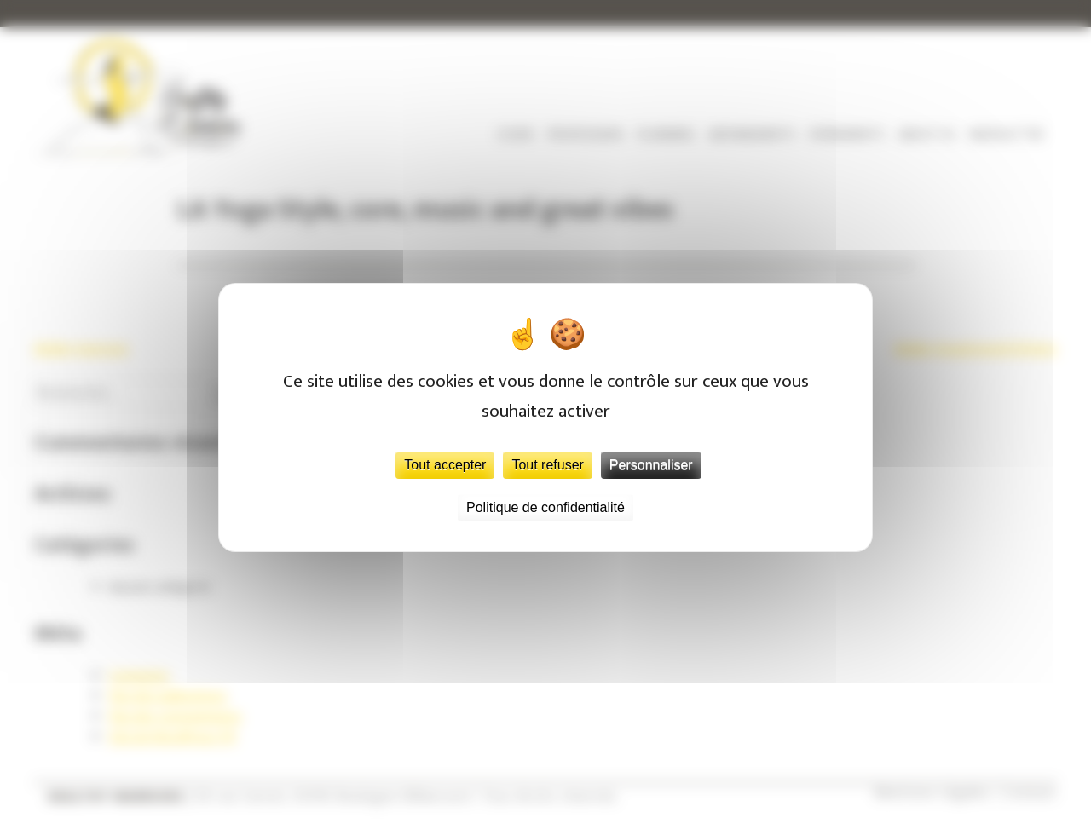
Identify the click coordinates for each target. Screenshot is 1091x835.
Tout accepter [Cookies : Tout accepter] (445, 465)
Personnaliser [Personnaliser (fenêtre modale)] (651, 465)
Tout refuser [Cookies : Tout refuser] (547, 465)
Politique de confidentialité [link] (545, 507)
